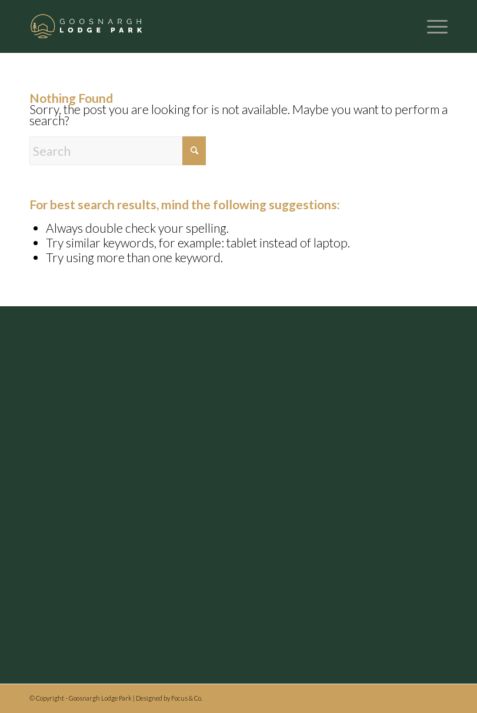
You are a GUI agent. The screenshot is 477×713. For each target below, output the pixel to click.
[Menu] (431, 26)
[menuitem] (431, 26)
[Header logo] (87, 26)
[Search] (117, 150)
